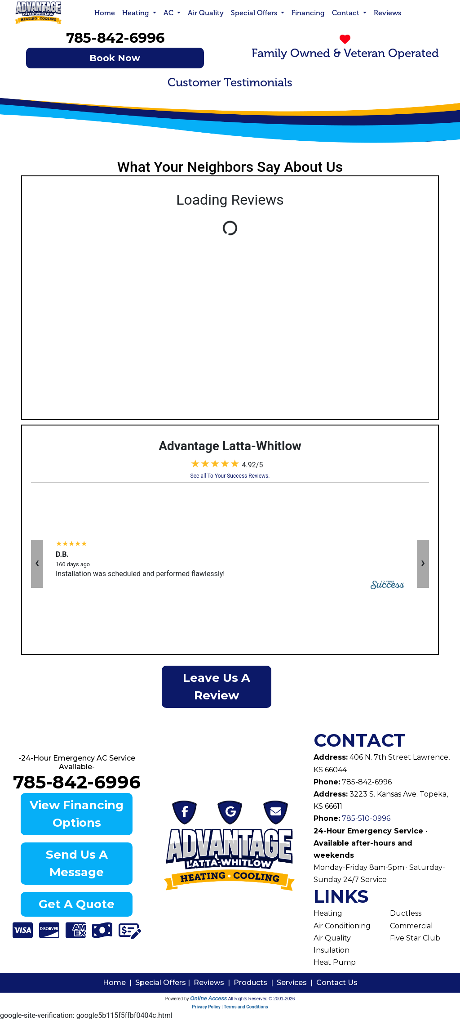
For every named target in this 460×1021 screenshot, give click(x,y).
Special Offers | (164, 982)
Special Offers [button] (255, 13)
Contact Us (337, 982)
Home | (119, 982)
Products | (255, 982)
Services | (296, 982)
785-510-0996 (365, 818)
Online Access (208, 998)
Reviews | (214, 982)
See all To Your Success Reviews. (230, 476)
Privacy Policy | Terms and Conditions (230, 1006)
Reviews (387, 13)
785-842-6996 (115, 37)
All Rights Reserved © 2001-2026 (261, 998)
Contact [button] (346, 13)
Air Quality (206, 13)
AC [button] (169, 13)
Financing (308, 13)
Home (104, 13)
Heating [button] (136, 13)
